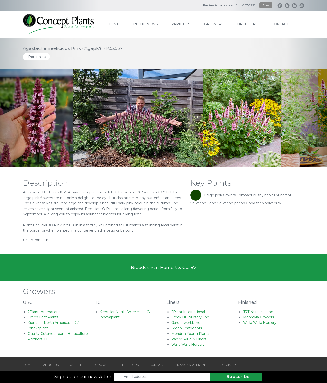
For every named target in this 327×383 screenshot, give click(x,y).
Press (266, 5)
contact (280, 24)
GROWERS (103, 365)
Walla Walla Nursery (188, 344)
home (113, 24)
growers (214, 24)
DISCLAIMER (226, 365)
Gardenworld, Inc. (186, 322)
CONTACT (156, 365)
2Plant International (44, 312)
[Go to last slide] (24, 118)
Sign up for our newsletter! (83, 376)
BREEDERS (130, 365)
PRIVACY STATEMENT (191, 365)
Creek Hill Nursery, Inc (190, 317)
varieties (181, 24)
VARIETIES (76, 365)
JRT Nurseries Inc (258, 312)
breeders (247, 24)
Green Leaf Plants (43, 317)
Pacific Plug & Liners (188, 339)
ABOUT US (51, 365)
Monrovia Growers (258, 317)
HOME (27, 365)
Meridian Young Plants (190, 333)
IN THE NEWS (145, 24)
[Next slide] (302, 118)
